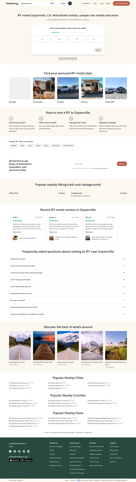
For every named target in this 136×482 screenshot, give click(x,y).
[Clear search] (45, 3)
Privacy (72, 480)
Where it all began (55, 446)
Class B (38, 145)
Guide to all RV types (77, 473)
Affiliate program (96, 454)
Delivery (72, 454)
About (51, 450)
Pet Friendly (55, 145)
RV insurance (94, 458)
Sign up (108, 3)
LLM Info (113, 461)
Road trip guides (75, 465)
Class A (30, 145)
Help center (114, 450)
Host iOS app (94, 461)
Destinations (86, 3)
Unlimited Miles (68, 145)
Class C (46, 145)
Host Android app (96, 465)
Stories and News (55, 458)
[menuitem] (86, 3)
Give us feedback (116, 458)
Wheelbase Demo (96, 450)
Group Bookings (75, 446)
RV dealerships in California (80, 196)
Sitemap (96, 480)
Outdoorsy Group (55, 465)
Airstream (13, 145)
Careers (52, 454)
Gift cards (73, 450)
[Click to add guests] (63, 3)
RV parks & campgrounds (78, 469)
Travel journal (54, 461)
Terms (67, 480)
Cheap (22, 145)
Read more (17, 232)
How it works (114, 446)
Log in (102, 3)
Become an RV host (96, 446)
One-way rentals (75, 461)
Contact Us (114, 454)
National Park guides (77, 458)
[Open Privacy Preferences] (85, 480)
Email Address (78, 164)
